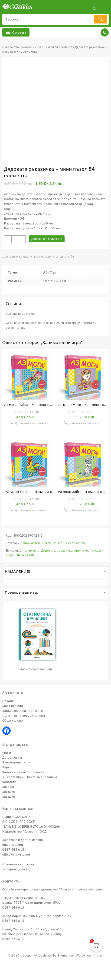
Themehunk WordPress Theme (80, 955)
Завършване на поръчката (22, 710)
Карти (6, 767)
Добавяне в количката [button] (30, 423)
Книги (6, 752)
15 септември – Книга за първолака (29, 777)
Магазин (8, 791)
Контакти (9, 782)
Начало (7, 47)
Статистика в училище (35, 669)
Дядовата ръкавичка (57, 550)
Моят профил (12, 706)
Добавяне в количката (46, 239)
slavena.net (29, 955)
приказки (81, 550)
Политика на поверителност (23, 715)
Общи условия (13, 720)
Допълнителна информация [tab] (28, 256)
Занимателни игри (28, 47)
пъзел (29, 554)
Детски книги (12, 757)
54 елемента (29, 550)
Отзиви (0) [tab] (65, 256)
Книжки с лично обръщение (23, 772)
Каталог (8, 787)
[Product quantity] (14, 239)
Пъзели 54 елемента (57, 47)
